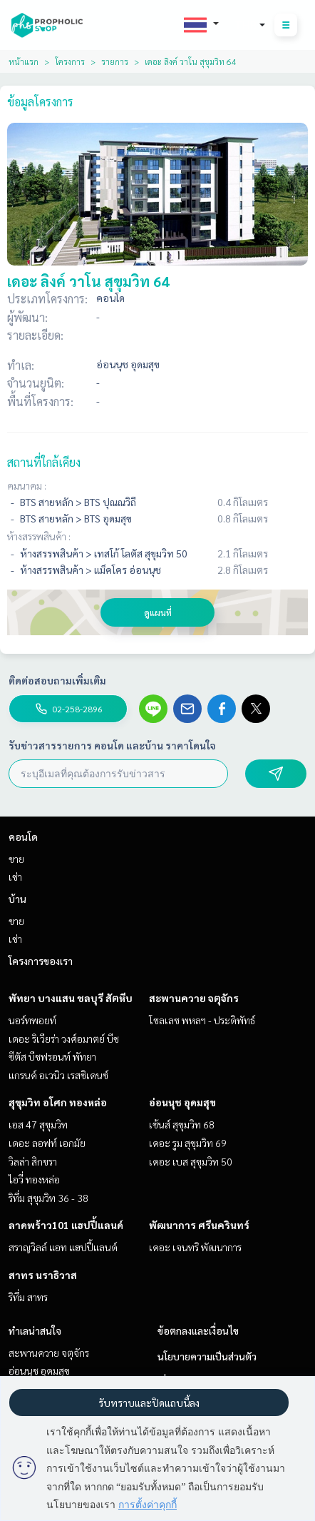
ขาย (16, 858)
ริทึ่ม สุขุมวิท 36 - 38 (48, 1197)
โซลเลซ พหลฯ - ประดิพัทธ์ (202, 1020)
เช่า (15, 876)
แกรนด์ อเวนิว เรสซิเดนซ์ (58, 1074)
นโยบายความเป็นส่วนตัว (207, 1356)
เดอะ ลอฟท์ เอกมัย (47, 1142)
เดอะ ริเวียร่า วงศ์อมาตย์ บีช (64, 1038)
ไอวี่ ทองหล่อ (34, 1179)
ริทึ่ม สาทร (28, 1296)
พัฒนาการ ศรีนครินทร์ (199, 1224)
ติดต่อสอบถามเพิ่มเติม (57, 680)
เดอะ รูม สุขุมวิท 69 (188, 1142)
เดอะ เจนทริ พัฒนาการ (195, 1246)
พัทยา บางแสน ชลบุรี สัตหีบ (71, 997)
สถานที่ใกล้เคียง (44, 462)
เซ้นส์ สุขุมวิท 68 (182, 1124)
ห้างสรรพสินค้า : (39, 536)
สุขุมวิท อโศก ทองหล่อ (58, 1102)
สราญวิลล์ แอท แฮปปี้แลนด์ (63, 1246)
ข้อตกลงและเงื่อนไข (198, 1330)
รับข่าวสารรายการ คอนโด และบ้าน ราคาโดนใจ (112, 745)
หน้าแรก (23, 61)
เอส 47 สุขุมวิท (38, 1124)
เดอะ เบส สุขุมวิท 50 (190, 1161)
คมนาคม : (26, 485)
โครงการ (70, 61)
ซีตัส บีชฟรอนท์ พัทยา (52, 1056)
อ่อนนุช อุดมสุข (182, 1102)
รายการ (114, 61)
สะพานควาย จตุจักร (194, 997)
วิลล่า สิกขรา (33, 1161)
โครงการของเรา (41, 960)
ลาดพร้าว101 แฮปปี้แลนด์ (66, 1224)
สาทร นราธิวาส (43, 1274)
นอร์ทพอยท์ (32, 1020)
